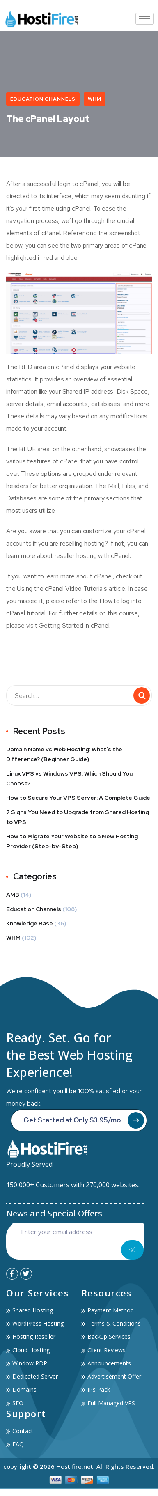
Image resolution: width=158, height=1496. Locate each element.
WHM (94, 99)
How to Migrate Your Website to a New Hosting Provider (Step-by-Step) (72, 841)
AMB (12, 894)
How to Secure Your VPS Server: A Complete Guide (78, 797)
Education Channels (43, 99)
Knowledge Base (29, 923)
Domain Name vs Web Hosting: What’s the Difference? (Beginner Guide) (64, 754)
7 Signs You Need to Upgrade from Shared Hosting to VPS (77, 817)
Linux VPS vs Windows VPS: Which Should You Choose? (69, 778)
